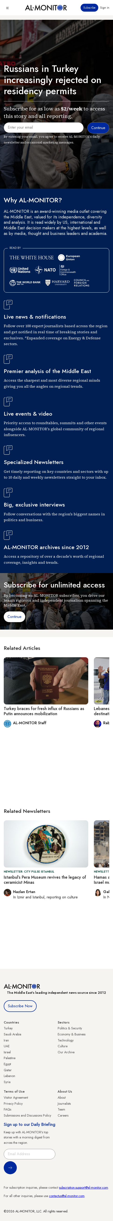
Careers (63, 1115)
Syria (7, 1082)
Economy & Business (71, 1034)
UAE (7, 1046)
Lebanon (9, 1076)
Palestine (9, 1058)
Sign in (104, 8)
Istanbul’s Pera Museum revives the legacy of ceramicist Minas (45, 879)
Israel (7, 1052)
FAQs (7, 1109)
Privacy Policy (13, 1103)
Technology (66, 1040)
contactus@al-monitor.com (67, 1196)
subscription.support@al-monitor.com (83, 1187)
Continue (14, 616)
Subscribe (89, 8)
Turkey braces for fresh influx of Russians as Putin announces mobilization (44, 711)
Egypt (7, 1064)
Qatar (8, 1070)
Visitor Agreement (16, 1097)
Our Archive (66, 1052)
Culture (62, 1046)
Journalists (64, 1103)
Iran (6, 1040)
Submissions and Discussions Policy (27, 1115)
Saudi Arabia (12, 1034)
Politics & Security (70, 1028)
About (62, 1097)
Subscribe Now (20, 1006)
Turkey (8, 1028)
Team (61, 1109)
